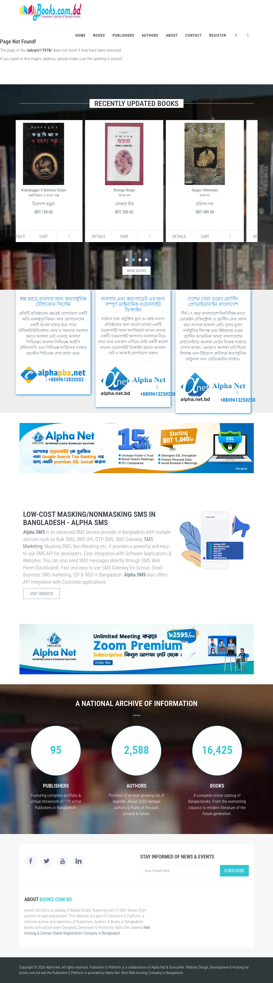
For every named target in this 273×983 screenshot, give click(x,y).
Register (217, 35)
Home (80, 35)
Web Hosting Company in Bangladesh (156, 973)
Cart (56, 236)
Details (30, 236)
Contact (193, 35)
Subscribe (234, 870)
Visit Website (41, 593)
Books (99, 35)
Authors (150, 35)
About (172, 35)
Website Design (197, 967)
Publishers (123, 35)
